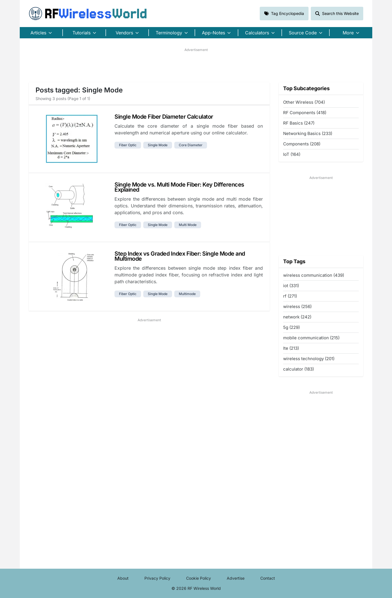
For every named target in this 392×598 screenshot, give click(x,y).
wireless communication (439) (313, 275)
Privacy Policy (157, 578)
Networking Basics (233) (307, 133)
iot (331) (291, 285)
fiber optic (127, 145)
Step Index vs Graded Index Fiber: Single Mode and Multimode (179, 256)
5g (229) (291, 327)
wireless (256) (297, 306)
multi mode (188, 225)
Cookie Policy (198, 578)
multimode (187, 294)
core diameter (190, 145)
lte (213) (291, 348)
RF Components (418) (304, 112)
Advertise (236, 578)
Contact (267, 578)
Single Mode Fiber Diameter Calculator (163, 116)
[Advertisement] (196, 65)
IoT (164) (291, 154)
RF (88, 13)
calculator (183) (298, 369)
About (123, 578)
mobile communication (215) (311, 337)
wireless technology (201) (308, 358)
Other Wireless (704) (304, 102)
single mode (158, 145)
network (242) (297, 317)
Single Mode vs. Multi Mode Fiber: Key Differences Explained (179, 187)
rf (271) (290, 296)
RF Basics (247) (298, 123)
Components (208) (301, 144)
